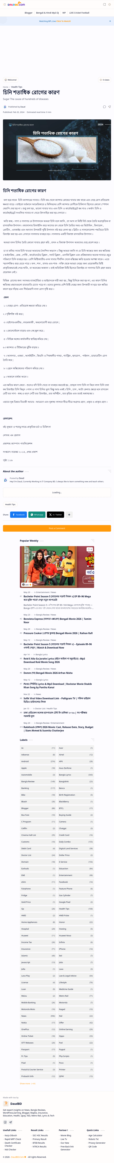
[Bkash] (38, 801)
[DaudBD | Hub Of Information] (16, 4)
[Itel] (76, 955)
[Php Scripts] (76, 1056)
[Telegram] (10, 1122)
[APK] (76, 761)
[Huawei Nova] (76, 935)
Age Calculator (95, 1135)
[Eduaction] (76, 868)
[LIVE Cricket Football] (79, 13)
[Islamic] (38, 955)
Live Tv (64, 1139)
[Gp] (38, 909)
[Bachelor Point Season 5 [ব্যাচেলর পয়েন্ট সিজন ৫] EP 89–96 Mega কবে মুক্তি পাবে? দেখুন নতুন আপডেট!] (57, 567)
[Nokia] (38, 1022)
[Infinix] (76, 942)
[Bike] (38, 795)
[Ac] (38, 748)
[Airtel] (76, 754)
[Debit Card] (38, 848)
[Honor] (76, 922)
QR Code (93, 1146)
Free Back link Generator (67, 1148)
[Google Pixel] (76, 902)
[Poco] (76, 1063)
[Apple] (38, 768)
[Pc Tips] (38, 1056)
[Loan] (38, 989)
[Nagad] (76, 1009)
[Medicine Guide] (76, 989)
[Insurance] (38, 949)
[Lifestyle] (76, 982)
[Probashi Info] (38, 1076)
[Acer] (76, 748)
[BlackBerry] (76, 801)
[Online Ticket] (38, 1036)
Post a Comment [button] (57, 528)
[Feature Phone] (76, 888)
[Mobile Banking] (38, 1002)
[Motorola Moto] (38, 1009)
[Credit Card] (76, 835)
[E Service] (76, 862)
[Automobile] (38, 775)
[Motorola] (76, 1002)
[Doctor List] (40, 708)
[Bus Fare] (38, 815)
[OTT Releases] (38, 1043)
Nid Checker (10, 1149)
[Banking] (38, 788)
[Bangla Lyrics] (42, 654)
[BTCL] (76, 808)
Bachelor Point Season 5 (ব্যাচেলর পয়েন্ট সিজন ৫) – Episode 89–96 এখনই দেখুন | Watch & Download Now (58, 646)
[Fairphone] (38, 888)
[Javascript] (38, 962)
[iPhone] (76, 949)
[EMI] (38, 875)
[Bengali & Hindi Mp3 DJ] (47, 13)
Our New (65, 1142)
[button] (4, 4)
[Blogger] (28, 13)
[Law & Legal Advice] (76, 976)
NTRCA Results (39, 1146)
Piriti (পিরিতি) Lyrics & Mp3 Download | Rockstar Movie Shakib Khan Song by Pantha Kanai (58, 685)
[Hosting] (76, 929)
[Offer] (76, 1022)
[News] (53, 592)
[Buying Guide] (76, 815)
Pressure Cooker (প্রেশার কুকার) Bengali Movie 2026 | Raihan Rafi (58, 633)
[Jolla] (38, 969)
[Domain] (38, 862)
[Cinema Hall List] (38, 835)
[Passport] (38, 1049)
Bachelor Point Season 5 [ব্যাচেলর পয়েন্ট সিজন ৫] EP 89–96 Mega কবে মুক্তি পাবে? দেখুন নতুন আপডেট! (57, 598)
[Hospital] (38, 929)
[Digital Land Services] (76, 848)
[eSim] (38, 882)
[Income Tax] (38, 942)
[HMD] (38, 915)
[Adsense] (38, 754)
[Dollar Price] (76, 855)
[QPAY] (76, 1076)
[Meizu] (38, 996)
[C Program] (38, 821)
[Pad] (76, 1043)
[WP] (64, 13)
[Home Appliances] (38, 922)
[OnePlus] (38, 1029)
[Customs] (38, 842)
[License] (38, 982)
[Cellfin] (38, 828)
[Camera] (76, 821)
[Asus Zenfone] (76, 768)
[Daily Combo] (76, 842)
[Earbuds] (38, 868)
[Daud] (16, 106)
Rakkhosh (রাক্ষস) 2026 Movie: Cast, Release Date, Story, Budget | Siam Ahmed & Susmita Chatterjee (58, 729)
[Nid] (76, 1016)
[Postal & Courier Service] (38, 1069)
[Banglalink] (76, 781)
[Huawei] (38, 935)
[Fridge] (38, 895)
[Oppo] (76, 1036)
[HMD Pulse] (76, 915)
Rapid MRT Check (13, 1139)
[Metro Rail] (76, 996)
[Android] (38, 761)
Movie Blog (66, 1135)
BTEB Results (39, 1142)
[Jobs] (76, 962)
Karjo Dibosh (11, 1135)
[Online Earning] (76, 1029)
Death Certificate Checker (13, 1144)
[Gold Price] (38, 902)
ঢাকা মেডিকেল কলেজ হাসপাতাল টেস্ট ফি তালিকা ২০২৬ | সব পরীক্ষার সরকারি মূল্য (55, 714)
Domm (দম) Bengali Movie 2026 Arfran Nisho (48, 672)
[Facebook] (76, 882)
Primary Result (39, 1139)
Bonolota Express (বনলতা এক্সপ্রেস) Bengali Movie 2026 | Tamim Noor (57, 620)
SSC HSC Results (40, 1135)
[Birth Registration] (76, 795)
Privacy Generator (97, 1142)
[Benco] (76, 788)
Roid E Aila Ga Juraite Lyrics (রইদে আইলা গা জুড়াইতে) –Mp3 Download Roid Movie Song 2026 (54, 660)
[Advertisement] (57, 49)
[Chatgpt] (76, 828)
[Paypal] (76, 1049)
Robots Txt (94, 1139)
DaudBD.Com (18, 1157)
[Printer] (76, 1069)
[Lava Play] (38, 976)
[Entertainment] (43, 592)
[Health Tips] (10, 504)
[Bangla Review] (43, 614)
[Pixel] (38, 1063)
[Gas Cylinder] (76, 895)
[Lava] (76, 969)
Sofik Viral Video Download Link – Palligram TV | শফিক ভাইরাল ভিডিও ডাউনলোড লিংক (57, 700)
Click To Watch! (63, 21)
